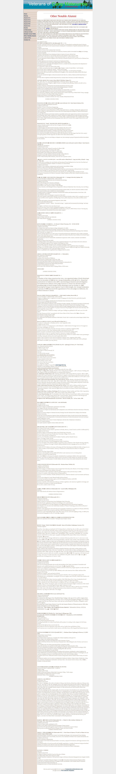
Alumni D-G (27, 20)
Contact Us (27, 40)
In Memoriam (27, 30)
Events (26, 28)
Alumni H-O (27, 22)
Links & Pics (27, 38)
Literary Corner (28, 32)
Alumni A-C (27, 18)
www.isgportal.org (60, 365)
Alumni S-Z (27, 26)
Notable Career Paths (30, 34)
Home (25, 14)
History (26, 16)
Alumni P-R (27, 24)
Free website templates (67, 770)
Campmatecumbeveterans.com (74, 769)
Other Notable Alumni (30, 36)
